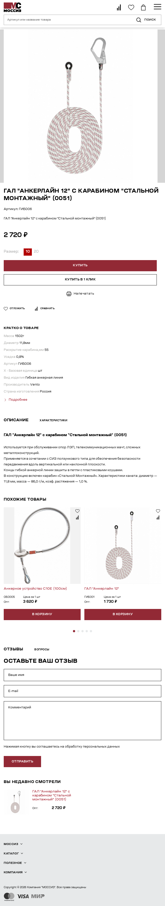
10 (28, 252)
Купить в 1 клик (80, 279)
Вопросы (42, 650)
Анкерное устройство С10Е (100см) (35, 588)
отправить (22, 761)
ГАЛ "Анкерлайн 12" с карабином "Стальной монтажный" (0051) (51, 795)
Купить (80, 265)
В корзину (42, 614)
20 (36, 252)
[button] (74, 631)
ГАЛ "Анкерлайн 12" (101, 588)
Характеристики (53, 421)
